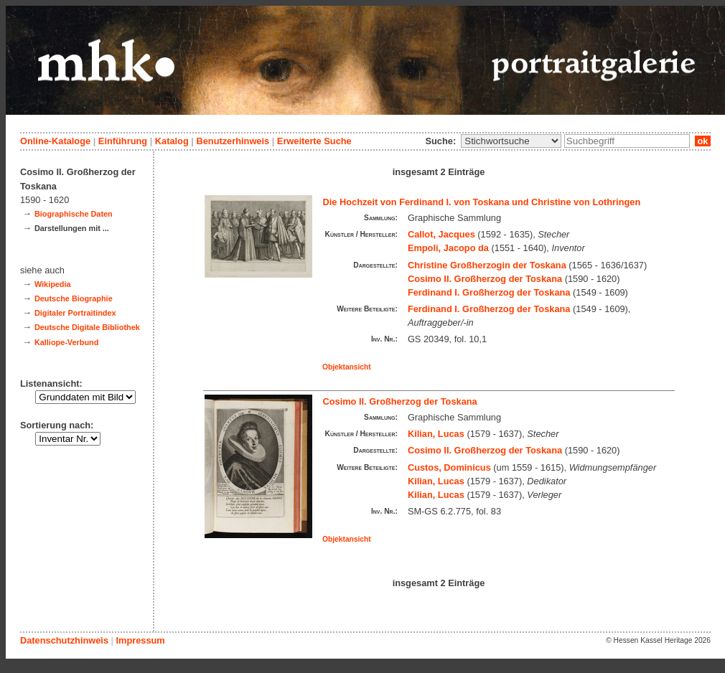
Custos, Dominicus (449, 467)
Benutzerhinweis (232, 141)
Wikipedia (52, 284)
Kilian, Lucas (436, 433)
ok (703, 141)
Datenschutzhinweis (64, 640)
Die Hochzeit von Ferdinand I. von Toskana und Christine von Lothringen (482, 202)
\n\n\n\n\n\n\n (511, 141)
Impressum (140, 640)
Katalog (172, 141)
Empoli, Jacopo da (448, 248)
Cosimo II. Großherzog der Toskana (485, 278)
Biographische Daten (73, 214)
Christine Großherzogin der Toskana (487, 265)
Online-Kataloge (55, 141)
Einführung (122, 141)
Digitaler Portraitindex (75, 313)
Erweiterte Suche (314, 141)
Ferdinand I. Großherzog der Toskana (489, 292)
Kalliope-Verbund (66, 342)
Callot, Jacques (441, 234)
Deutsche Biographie (73, 298)
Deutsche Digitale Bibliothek (87, 327)
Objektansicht (346, 367)
